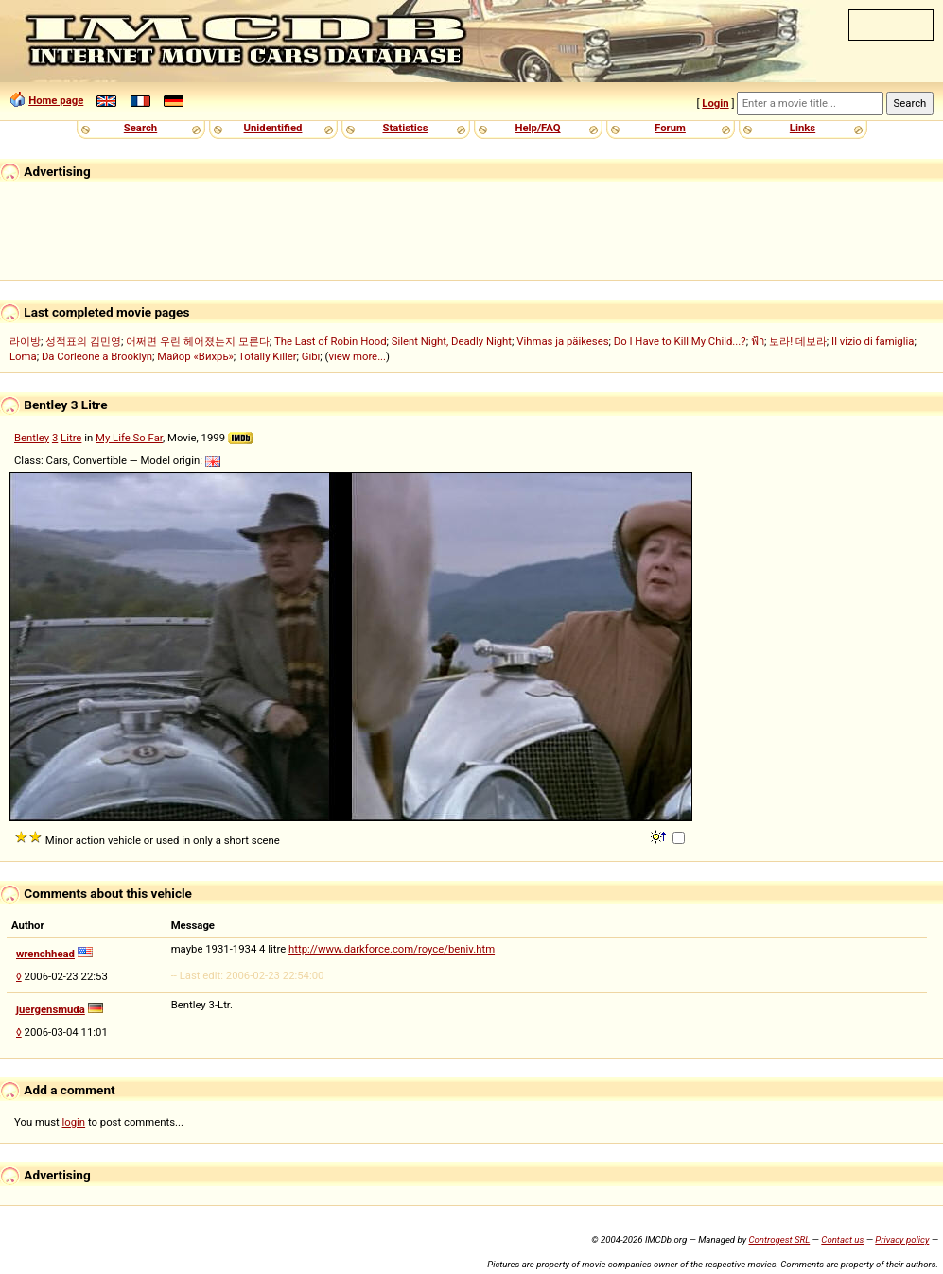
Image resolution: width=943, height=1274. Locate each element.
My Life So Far (129, 437)
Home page (55, 100)
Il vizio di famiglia (872, 341)
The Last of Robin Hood (330, 341)
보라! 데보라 (798, 341)
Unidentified (273, 127)
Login (715, 103)
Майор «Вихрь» (195, 356)
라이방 (25, 341)
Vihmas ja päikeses (562, 341)
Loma (23, 356)
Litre (71, 437)
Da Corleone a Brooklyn (97, 356)
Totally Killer (267, 356)
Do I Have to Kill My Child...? (680, 341)
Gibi (311, 356)
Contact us (842, 1239)
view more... (357, 356)
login (74, 1121)
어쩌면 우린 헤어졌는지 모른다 (197, 341)
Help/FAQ (537, 127)
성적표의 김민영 (83, 341)
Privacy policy (902, 1239)
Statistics (405, 127)
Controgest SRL (779, 1239)
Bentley (31, 437)
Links (802, 127)
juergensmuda (50, 1009)
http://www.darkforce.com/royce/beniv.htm (391, 949)
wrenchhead (45, 953)
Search (140, 127)
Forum (670, 127)
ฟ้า (757, 341)
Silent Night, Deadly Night (452, 341)
